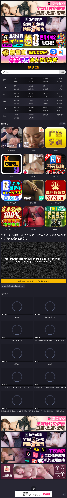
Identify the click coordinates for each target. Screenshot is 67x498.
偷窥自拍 (16, 100)
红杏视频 (16, 118)
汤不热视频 (60, 115)
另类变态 (59, 96)
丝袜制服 (31, 89)
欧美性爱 (59, 93)
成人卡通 (45, 93)
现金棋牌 (45, 82)
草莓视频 (45, 115)
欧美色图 (45, 100)
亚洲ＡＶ (16, 86)
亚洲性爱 (16, 93)
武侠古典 (59, 107)
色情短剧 (31, 118)
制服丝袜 (16, 96)
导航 (4, 116)
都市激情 (16, 107)
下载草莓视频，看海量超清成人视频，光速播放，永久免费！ (40, 281)
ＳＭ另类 (59, 89)
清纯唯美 (31, 103)
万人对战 (45, 79)
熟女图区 (45, 103)
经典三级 (31, 96)
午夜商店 (31, 115)
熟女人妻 (16, 89)
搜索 (62, 72)
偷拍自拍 (31, 93)
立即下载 (46, 494)
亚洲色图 (31, 100)
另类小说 (31, 111)
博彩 (4, 80)
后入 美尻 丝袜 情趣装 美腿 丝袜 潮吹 (12, 286)
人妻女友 (45, 107)
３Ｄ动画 (59, 86)
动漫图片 (59, 100)
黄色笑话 (45, 111)
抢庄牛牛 (59, 82)
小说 (4, 109)
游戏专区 (59, 79)
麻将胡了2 (16, 82)
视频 (4, 87)
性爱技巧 (59, 111)
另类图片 (59, 103)
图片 (4, 102)
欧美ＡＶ (45, 86)
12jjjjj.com (33, 67)
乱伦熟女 (45, 96)
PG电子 (16, 79)
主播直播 (45, 89)
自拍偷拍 (31, 86)
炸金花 (31, 82)
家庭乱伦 (31, 107)
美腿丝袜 (16, 103)
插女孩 (16, 115)
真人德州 (31, 79)
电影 (4, 94)
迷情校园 (16, 111)
